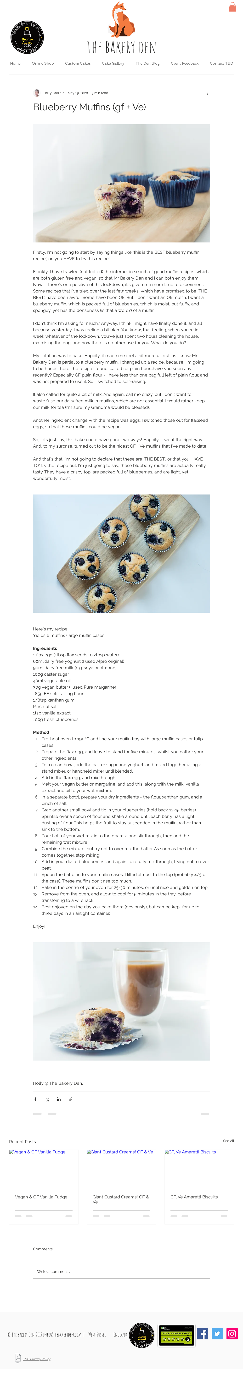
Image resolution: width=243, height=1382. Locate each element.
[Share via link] (70, 1099)
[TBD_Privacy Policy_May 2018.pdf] (18, 1359)
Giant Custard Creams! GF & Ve (121, 1199)
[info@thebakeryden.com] (62, 1334)
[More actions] (207, 93)
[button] (233, 6)
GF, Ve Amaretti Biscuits (194, 1196)
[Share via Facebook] (35, 1099)
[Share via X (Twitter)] (47, 1099)
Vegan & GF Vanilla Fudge (41, 1196)
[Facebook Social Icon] (202, 1333)
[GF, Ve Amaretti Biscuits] (199, 1169)
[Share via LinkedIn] (59, 1099)
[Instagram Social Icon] (232, 1333)
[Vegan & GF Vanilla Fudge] (44, 1169)
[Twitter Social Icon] (217, 1333)
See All (228, 1141)
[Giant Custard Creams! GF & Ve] (121, 1169)
